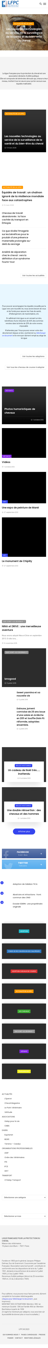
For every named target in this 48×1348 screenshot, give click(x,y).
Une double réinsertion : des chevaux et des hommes (24, 815)
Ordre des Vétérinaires (14, 1161)
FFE (5, 1165)
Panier (10, 1342)
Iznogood (10, 682)
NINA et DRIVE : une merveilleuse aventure (21, 632)
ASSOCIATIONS (8, 1120)
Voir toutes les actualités (33, 279)
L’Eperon (8, 1102)
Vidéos (6, 466)
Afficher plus (24, 835)
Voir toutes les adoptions (33, 360)
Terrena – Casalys (12, 1147)
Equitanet (8, 1138)
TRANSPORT (7, 1179)
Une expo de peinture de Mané (20, 511)
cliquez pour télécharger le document (18, 1303)
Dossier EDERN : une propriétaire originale (27, 909)
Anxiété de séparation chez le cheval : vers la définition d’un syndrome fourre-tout (16, 260)
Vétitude (8, 1116)
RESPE (6, 1143)
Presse (42, 1338)
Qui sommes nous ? (11, 1338)
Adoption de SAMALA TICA (25, 887)
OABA (6, 1129)
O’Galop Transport (12, 1183)
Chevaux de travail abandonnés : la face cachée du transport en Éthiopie (15, 221)
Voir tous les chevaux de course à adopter (25, 371)
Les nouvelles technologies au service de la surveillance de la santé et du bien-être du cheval (24, 34)
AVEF (6, 1156)
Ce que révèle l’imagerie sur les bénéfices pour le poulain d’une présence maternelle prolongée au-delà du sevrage (16, 241)
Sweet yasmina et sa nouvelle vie (28, 698)
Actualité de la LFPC (23, 24)
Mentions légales (32, 1342)
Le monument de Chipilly (17, 565)
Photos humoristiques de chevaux (19, 414)
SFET (6, 1174)
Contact (19, 1342)
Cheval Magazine (12, 1107)
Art (5, 505)
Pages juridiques (29, 1338)
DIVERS (5, 1134)
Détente (9, 394)
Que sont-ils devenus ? (14, 625)
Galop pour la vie (11, 1125)
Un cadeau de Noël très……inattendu (24, 775)
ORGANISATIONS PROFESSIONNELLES (17, 1152)
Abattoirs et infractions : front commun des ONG (27, 900)
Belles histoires (23, 769)
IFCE (6, 1170)
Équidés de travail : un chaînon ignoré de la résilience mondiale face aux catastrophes (23, 200)
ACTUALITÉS (7, 1098)
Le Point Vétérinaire (13, 1111)
